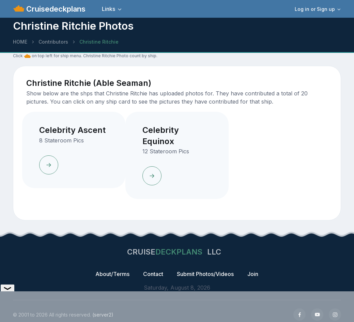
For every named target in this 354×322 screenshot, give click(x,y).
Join (252, 274)
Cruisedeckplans (55, 8)
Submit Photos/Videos (205, 274)
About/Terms (112, 274)
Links (108, 8)
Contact (153, 274)
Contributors (53, 42)
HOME (20, 42)
